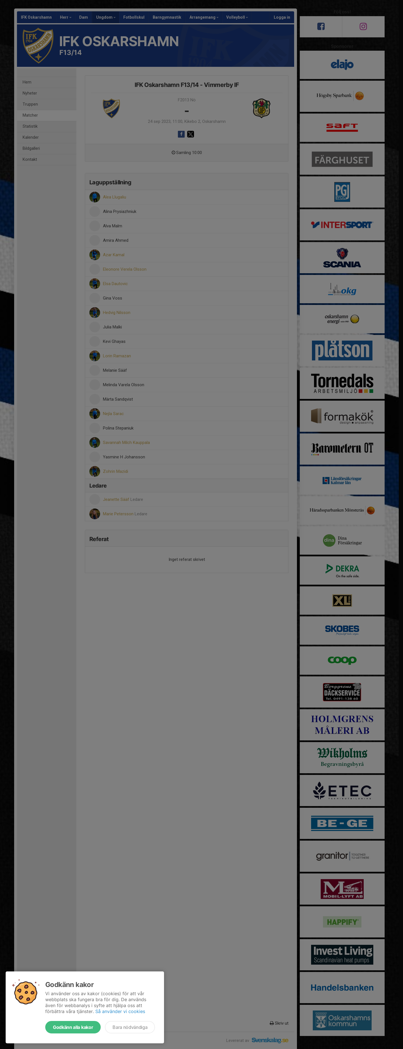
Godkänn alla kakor (73, 1027)
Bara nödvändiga (130, 1027)
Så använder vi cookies (120, 1011)
